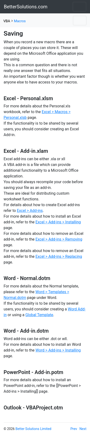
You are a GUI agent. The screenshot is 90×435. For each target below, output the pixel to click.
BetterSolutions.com (26, 7)
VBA (6, 21)
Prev (74, 429)
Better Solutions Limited (33, 429)
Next (82, 429)
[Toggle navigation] (79, 6)
